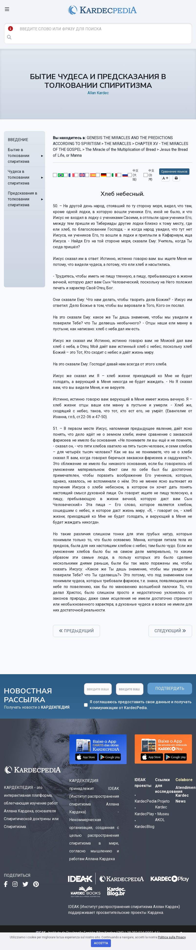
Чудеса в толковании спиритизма (18, 177)
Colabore (184, 779)
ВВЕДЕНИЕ (18, 139)
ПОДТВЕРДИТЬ (169, 688)
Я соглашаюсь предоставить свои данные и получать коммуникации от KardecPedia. (141, 705)
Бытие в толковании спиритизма (18, 155)
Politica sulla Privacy (172, 937)
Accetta (101, 943)
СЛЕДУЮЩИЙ (170, 631)
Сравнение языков (174, 171)
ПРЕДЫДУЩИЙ (76, 631)
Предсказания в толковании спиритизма (22, 199)
